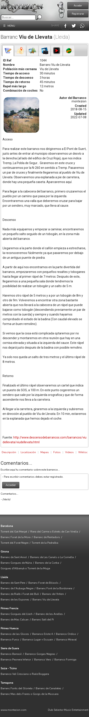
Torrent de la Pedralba (45, 543)
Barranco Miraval (66, 639)
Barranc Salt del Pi (43, 619)
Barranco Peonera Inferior (16, 659)
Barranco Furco (10, 639)
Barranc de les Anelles (49, 614)
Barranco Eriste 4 (42, 634)
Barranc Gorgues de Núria (16, 563)
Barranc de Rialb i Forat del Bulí (20, 594)
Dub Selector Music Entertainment (68, 710)
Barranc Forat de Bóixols (43, 583)
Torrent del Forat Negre (14, 543)
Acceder (78, 5)
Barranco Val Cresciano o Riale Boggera (25, 674)
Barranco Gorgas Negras (40, 654)
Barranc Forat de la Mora (16, 537)
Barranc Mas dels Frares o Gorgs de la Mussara (29, 694)
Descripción (9, 452)
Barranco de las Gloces (15, 634)
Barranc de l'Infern (53, 594)
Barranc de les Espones (15, 599)
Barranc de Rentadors (47, 537)
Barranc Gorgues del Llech (16, 614)
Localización (28, 452)
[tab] (8, 50)
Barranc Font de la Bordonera (54, 588)
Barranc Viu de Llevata (45, 599)
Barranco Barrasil (11, 654)
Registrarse (78, 13)
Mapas (44, 452)
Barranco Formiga (65, 659)
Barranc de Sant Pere (13, 583)
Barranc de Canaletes (48, 688)
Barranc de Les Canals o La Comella (52, 557)
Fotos (57, 452)
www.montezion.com (13, 710)
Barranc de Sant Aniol (14, 557)
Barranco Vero (42, 659)
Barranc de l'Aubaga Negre (17, 588)
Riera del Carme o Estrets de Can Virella (54, 531)
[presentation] (8, 50)
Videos (69, 452)
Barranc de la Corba (47, 563)
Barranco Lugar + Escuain (37, 639)
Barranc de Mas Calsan (15, 619)
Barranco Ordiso (66, 634)
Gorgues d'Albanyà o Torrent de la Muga (25, 568)
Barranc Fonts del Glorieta (16, 688)
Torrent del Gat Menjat (14, 531)
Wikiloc (82, 452)
